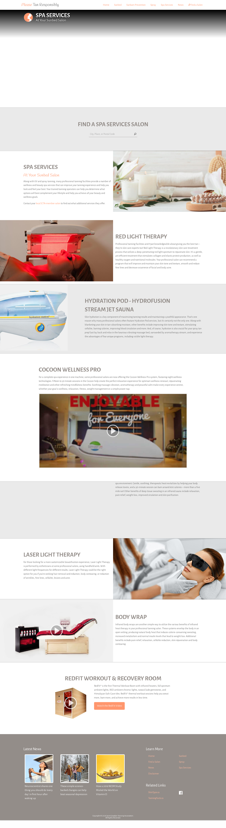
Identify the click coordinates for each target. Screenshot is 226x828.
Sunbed (118, 5)
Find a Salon (195, 5)
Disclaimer (153, 781)
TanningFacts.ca (155, 806)
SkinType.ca (154, 800)
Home (106, 5)
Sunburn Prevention (136, 5)
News (181, 5)
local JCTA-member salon (48, 203)
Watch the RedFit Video (109, 713)
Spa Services (167, 5)
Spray (153, 5)
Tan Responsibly (40, 5)
